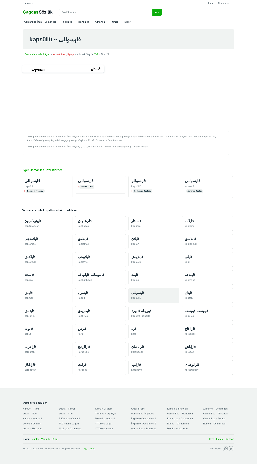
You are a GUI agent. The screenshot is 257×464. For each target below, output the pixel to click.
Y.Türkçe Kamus (104, 428)
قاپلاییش (137, 257)
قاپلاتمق (30, 257)
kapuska (190, 315)
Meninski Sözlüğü (177, 428)
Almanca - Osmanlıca (215, 408)
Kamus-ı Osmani (32, 418)
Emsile (220, 439)
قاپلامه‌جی (31, 239)
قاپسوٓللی (85, 180)
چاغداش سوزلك (89, 448)
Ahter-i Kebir (138, 408)
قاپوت (28, 329)
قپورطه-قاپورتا (141, 311)
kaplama (190, 226)
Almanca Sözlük (195, 191)
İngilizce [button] (67, 21)
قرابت (82, 365)
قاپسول (83, 293)
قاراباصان (137, 347)
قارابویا (136, 365)
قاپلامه (189, 221)
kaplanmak (191, 243)
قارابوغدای (192, 365)
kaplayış (136, 261)
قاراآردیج (84, 347)
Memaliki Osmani (105, 418)
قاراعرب (30, 347)
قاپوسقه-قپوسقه (196, 311)
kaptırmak (83, 315)
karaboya (136, 369)
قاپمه (134, 275)
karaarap (29, 351)
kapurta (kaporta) (141, 315)
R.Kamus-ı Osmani (69, 418)
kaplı (187, 261)
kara (80, 333)
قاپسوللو (138, 180)
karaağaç (190, 333)
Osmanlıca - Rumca (214, 418)
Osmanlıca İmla (33, 21)
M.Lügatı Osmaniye (70, 428)
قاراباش (190, 347)
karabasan (137, 351)
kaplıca (28, 280)
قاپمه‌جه (190, 275)
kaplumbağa (85, 280)
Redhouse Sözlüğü (142, 191)
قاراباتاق (30, 365)
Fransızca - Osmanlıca (180, 418)
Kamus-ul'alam (103, 408)
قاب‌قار (136, 221)
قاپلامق (83, 239)
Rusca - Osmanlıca (178, 423)
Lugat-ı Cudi (66, 413)
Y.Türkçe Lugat (103, 423)
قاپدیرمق (84, 311)
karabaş (189, 351)
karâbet (82, 369)
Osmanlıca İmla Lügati (37, 54)
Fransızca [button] (83, 21)
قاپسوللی (32, 180)
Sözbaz (230, 439)
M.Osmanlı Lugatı (69, 423)
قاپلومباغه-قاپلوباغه (91, 275)
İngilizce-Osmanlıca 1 (143, 418)
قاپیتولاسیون (32, 221)
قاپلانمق (190, 239)
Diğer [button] (127, 21)
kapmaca (190, 280)
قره (134, 329)
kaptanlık (29, 315)
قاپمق (28, 293)
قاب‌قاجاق (84, 221)
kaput (27, 333)
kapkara (136, 226)
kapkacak (83, 226)
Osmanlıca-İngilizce (142, 413)
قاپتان (188, 293)
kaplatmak (30, 261)
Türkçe (27, 3)
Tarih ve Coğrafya (105, 413)
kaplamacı (30, 243)
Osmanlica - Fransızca (180, 413)
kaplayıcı (83, 261)
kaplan (135, 243)
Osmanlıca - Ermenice (143, 428)
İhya (211, 439)
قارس (82, 329)
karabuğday (191, 369)
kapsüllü (29, 186)
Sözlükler (223, 3)
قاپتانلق (29, 311)
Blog (55, 439)
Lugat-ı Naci (30, 413)
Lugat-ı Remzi (67, 408)
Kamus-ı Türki (87, 187)
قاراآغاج (190, 329)
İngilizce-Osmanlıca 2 (143, 423)
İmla (210, 3)
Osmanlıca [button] (50, 21)
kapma (135, 280)
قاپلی (188, 257)
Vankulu (45, 439)
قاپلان (135, 239)
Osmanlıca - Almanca (215, 413)
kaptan (189, 297)
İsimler (35, 439)
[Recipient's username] (106, 12)
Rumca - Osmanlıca (214, 423)
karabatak (30, 369)
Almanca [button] (100, 21)
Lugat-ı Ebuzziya (32, 428)
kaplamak (83, 243)
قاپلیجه (29, 275)
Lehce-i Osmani (32, 423)
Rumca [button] (115, 21)
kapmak (28, 297)
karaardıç (83, 351)
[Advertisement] (128, 103)
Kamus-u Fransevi (35, 191)
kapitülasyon (31, 226)
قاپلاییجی (84, 257)
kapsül (82, 297)
